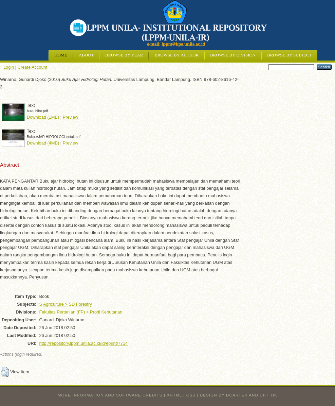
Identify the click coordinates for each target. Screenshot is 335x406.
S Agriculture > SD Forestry (65, 304)
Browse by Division (233, 55)
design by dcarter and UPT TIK (238, 395)
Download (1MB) (43, 117)
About (86, 55)
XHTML (174, 395)
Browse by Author (176, 55)
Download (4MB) (43, 143)
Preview (70, 117)
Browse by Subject (289, 55)
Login (8, 67)
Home (60, 55)
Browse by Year (124, 55)
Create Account (33, 67)
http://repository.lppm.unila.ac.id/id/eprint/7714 (83, 343)
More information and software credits (110, 395)
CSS (191, 395)
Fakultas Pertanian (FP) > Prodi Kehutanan (80, 312)
